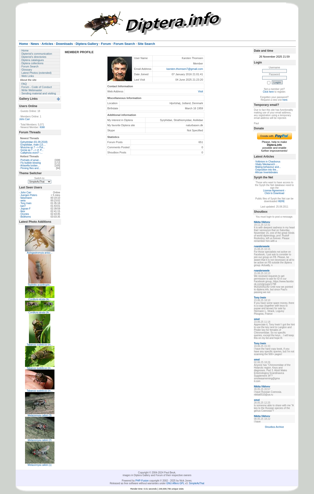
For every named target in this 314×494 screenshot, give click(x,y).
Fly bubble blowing (31, 162)
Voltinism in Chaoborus (267, 161)
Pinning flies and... (31, 168)
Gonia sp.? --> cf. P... (32, 150)
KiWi (42, 127)
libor (23, 211)
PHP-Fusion (142, 480)
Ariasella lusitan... (29, 165)
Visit (200, 91)
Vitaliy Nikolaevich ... (266, 164)
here (285, 100)
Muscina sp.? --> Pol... (33, 147)
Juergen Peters (29, 195)
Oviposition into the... (266, 169)
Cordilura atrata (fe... (39, 299)
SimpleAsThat (196, 483)
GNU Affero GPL (175, 483)
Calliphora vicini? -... (32, 152)
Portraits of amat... (31, 160)
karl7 (23, 206)
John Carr (24, 119)
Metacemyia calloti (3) (40, 415)
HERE (281, 201)
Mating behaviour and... (268, 167)
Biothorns (26, 216)
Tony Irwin (25, 203)
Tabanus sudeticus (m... (40, 344)
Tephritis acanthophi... (40, 285)
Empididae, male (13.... (33, 144)
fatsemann (26, 198)
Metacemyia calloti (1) (40, 465)
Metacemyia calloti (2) (40, 440)
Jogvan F (26, 208)
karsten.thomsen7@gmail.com (185, 68)
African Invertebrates (266, 172)
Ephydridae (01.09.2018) (34, 142)
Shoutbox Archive (274, 427)
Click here (268, 91)
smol (257, 319)
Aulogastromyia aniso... (39, 252)
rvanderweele (262, 246)
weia (23, 200)
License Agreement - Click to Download (274, 192)
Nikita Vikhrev (262, 222)
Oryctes (25, 214)
